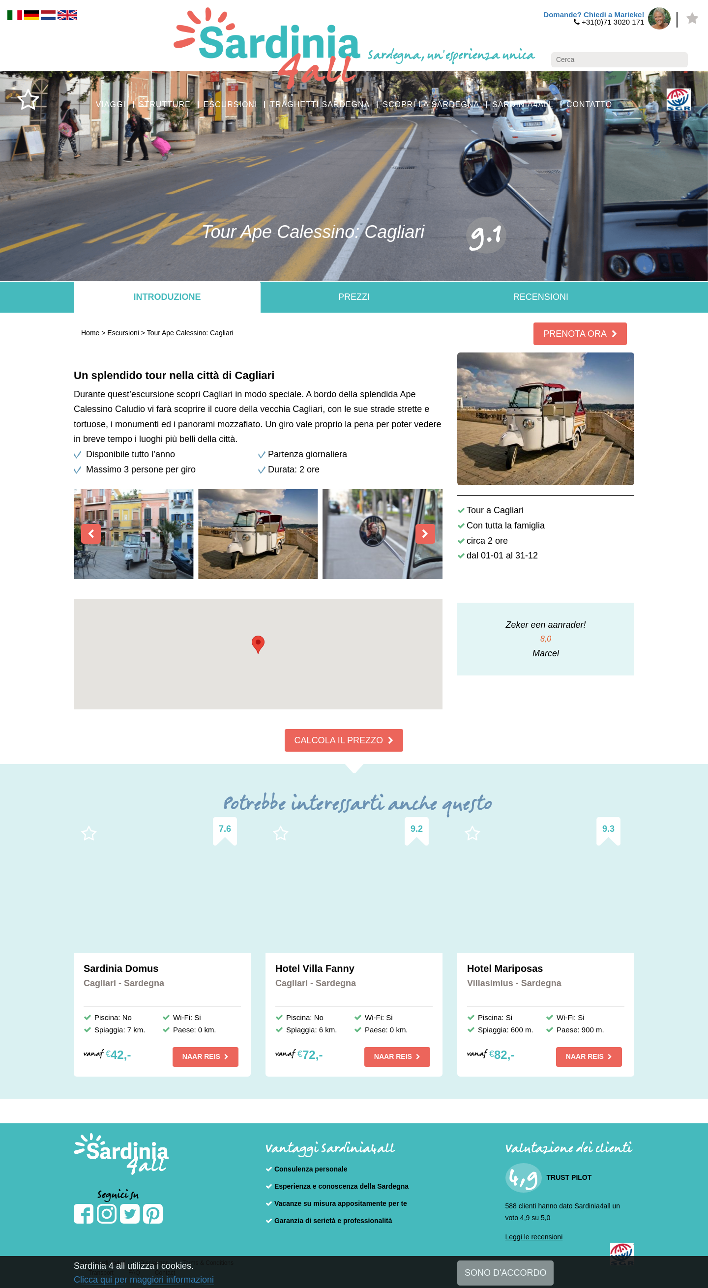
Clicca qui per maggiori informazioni (144, 1280)
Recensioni (540, 297)
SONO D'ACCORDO (505, 1273)
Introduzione (167, 297)
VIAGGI (111, 104)
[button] (258, 645)
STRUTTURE (165, 104)
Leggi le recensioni (534, 1237)
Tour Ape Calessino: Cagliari (190, 333)
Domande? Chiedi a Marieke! (593, 14)
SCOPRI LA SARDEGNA (431, 104)
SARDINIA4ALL (523, 104)
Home (90, 333)
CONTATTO (589, 104)
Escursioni (123, 333)
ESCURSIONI (231, 104)
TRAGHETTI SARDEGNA (320, 104)
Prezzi (354, 297)
